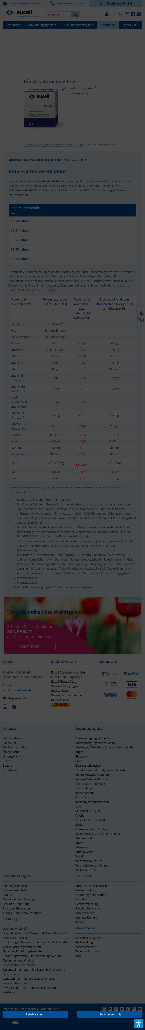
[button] (72, 534)
